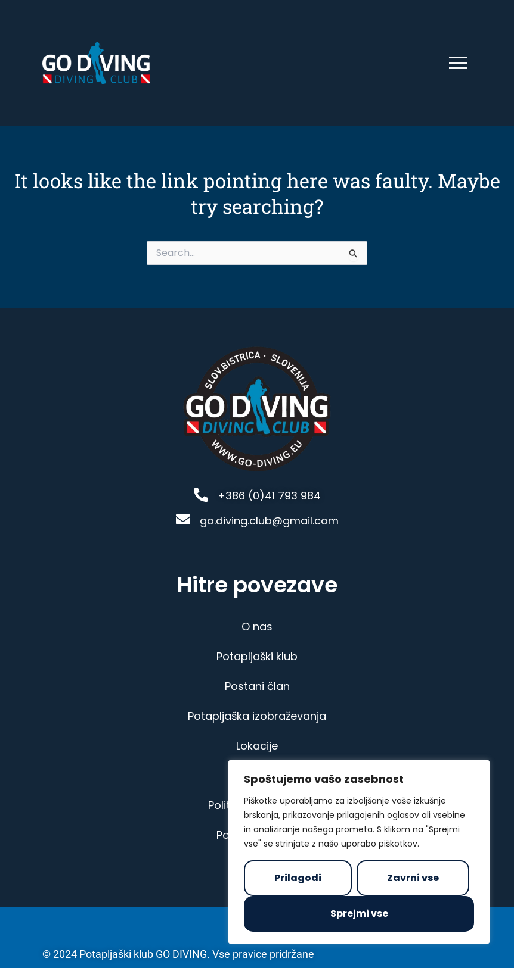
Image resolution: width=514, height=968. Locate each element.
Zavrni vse (413, 878)
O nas (257, 624)
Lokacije (257, 743)
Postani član (257, 684)
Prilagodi (297, 878)
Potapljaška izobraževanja (257, 714)
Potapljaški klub (257, 654)
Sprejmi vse (359, 913)
